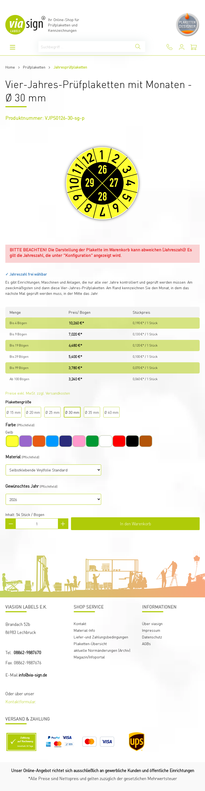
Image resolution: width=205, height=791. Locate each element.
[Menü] (12, 47)
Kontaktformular (20, 701)
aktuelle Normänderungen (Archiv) (102, 650)
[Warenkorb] (194, 47)
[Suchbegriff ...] (84, 46)
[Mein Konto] (182, 47)
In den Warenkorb (135, 523)
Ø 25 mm (52, 412)
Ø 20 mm (33, 412)
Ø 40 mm (111, 412)
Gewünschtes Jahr (22, 485)
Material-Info (84, 630)
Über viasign (152, 623)
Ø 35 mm (92, 412)
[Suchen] (138, 46)
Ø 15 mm (13, 412)
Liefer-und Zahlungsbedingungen (101, 636)
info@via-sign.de (33, 675)
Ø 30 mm (72, 412)
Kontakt (80, 623)
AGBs (146, 643)
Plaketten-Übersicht (90, 643)
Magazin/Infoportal (89, 656)
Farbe (10, 424)
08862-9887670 (27, 652)
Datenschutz (152, 636)
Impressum (151, 630)
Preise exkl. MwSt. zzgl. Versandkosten (37, 393)
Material (13, 456)
